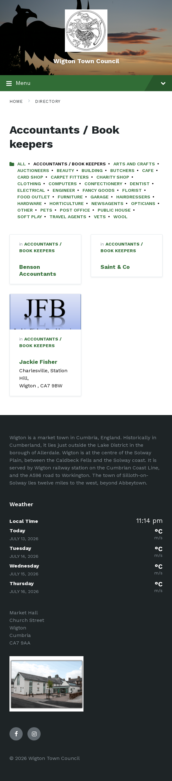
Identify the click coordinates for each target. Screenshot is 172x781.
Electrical (31, 190)
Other (25, 210)
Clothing (29, 183)
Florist (132, 190)
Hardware (29, 203)
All (21, 163)
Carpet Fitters (70, 177)
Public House (114, 210)
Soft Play (29, 216)
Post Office (75, 210)
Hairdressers (133, 196)
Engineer (64, 190)
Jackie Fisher (38, 361)
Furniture (70, 196)
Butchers (122, 170)
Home (16, 101)
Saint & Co (115, 266)
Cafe (148, 170)
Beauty (65, 170)
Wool (120, 216)
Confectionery (103, 183)
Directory (47, 101)
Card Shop (30, 177)
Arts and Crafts (134, 163)
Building (92, 170)
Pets (46, 210)
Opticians (143, 203)
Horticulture (66, 203)
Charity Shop (112, 177)
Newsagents (107, 203)
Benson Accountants (37, 270)
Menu (86, 84)
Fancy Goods (99, 190)
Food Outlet (33, 196)
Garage (99, 196)
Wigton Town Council (86, 61)
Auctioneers (33, 170)
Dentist (140, 183)
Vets (100, 216)
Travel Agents (67, 216)
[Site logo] (86, 50)
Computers (63, 183)
